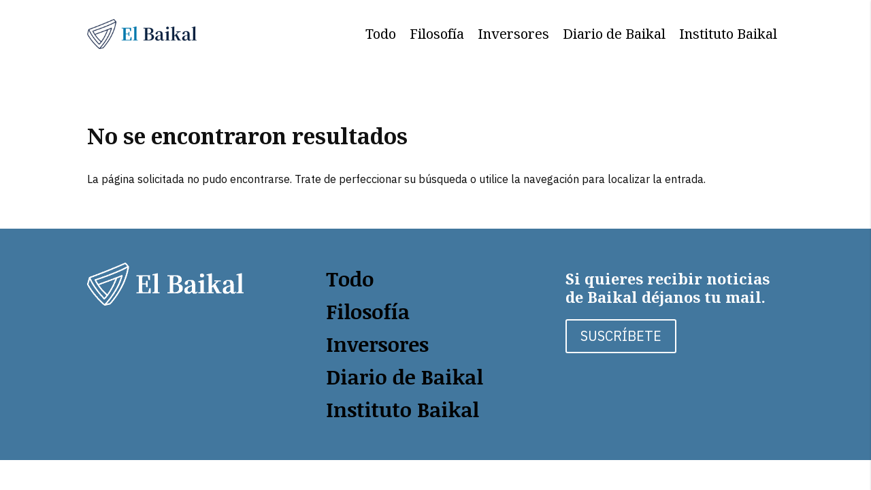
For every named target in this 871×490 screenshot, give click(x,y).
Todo (380, 33)
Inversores (513, 33)
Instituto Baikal (728, 33)
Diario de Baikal (614, 33)
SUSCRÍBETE (620, 336)
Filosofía (437, 33)
